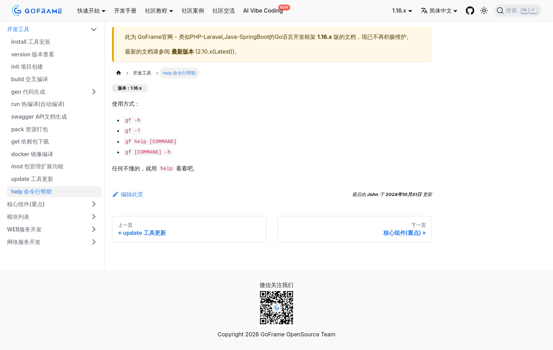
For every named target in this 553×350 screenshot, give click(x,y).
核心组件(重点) (26, 204)
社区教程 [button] (156, 10)
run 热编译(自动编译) (38, 104)
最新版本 (183, 51)
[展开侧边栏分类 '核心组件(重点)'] (94, 204)
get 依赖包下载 (30, 141)
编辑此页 (127, 194)
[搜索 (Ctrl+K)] (518, 10)
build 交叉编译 (29, 79)
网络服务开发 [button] (24, 242)
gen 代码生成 (28, 92)
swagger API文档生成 (39, 116)
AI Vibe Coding (263, 10)
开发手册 (125, 10)
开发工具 (18, 29)
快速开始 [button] (88, 10)
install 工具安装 (30, 41)
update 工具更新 (32, 179)
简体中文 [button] (436, 10)
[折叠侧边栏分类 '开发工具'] (94, 29)
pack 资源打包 (29, 129)
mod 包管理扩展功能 (37, 166)
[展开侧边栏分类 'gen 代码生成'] (94, 91)
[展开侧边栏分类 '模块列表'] (94, 216)
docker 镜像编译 (32, 154)
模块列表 (18, 217)
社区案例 (193, 10)
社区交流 (223, 10)
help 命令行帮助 (31, 191)
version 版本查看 (32, 54)
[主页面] (118, 73)
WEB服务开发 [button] (24, 229)
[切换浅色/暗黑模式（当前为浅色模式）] (484, 10)
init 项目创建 (27, 66)
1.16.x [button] (399, 10)
